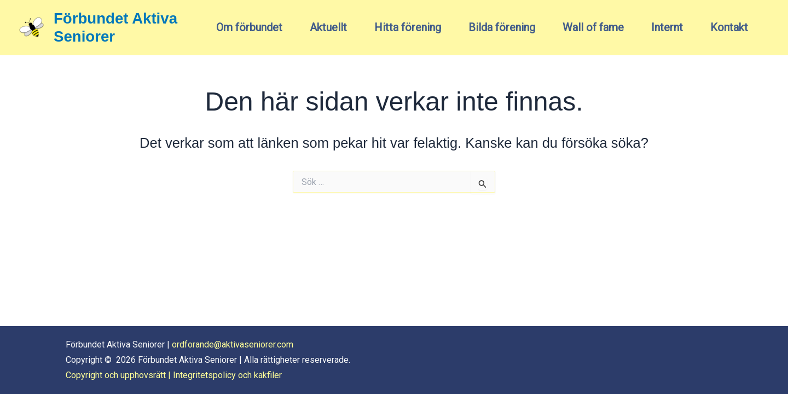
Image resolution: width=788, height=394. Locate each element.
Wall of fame (593, 27)
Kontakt (729, 27)
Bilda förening (501, 27)
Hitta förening (407, 27)
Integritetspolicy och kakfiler (227, 375)
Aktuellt (328, 27)
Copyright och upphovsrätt (116, 375)
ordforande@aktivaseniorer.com (232, 344)
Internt (667, 27)
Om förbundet (249, 27)
